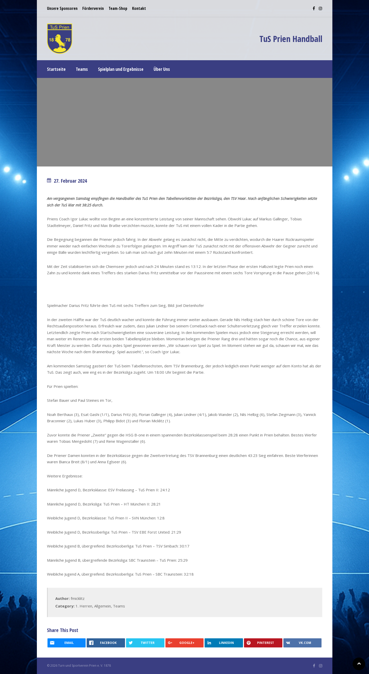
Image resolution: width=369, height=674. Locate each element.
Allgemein (102, 605)
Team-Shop (118, 8)
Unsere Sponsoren (62, 8)
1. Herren (84, 605)
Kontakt (139, 8)
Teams (119, 605)
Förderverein (93, 8)
